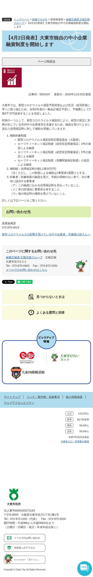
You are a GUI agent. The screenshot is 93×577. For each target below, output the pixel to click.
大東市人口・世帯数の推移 (75, 441)
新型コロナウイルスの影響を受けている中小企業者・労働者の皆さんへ (46, 234)
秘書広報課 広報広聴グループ (24, 257)
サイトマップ (12, 396)
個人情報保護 (74, 396)
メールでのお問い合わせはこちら (26, 269)
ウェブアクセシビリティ (19, 402)
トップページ (21, 19)
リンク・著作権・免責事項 (43, 396)
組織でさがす (39, 19)
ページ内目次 (46, 61)
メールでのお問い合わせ (27, 538)
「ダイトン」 (27, 559)
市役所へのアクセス (24, 547)
